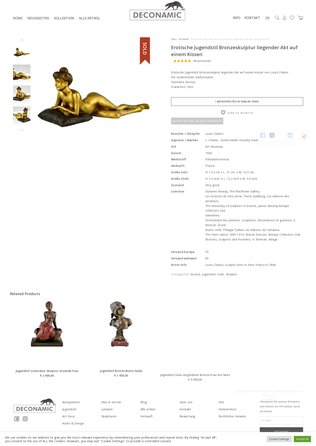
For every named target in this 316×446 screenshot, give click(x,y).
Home (18, 19)
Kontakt (251, 19)
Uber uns (186, 403)
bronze (196, 275)
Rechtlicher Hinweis (232, 417)
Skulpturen (108, 417)
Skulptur (231, 275)
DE (266, 19)
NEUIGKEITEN (38, 19)
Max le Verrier (111, 403)
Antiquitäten (70, 403)
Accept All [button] (302, 439)
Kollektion (64, 19)
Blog (143, 403)
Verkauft (184, 40)
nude (220, 275)
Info (235, 19)
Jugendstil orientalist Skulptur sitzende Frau (47, 385)
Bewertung (187, 417)
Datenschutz (227, 410)
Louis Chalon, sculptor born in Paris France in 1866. (241, 266)
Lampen (107, 410)
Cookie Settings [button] (279, 439)
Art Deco (68, 417)
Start (174, 40)
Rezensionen (202, 62)
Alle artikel (89, 19)
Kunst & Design (73, 423)
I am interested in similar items (237, 102)
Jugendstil (208, 275)
